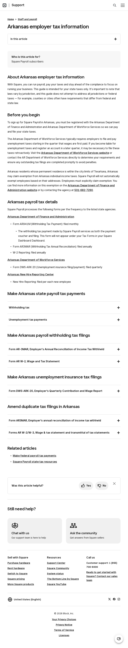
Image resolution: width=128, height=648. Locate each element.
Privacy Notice (64, 624)
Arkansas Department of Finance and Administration (41, 216)
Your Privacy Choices (64, 619)
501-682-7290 (83, 190)
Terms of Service (64, 630)
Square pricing (16, 579)
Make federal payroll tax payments (34, 455)
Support (18, 5)
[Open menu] (123, 5)
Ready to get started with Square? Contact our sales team (102, 576)
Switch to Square (18, 573)
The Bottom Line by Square (63, 579)
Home (11, 19)
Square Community (58, 568)
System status (55, 573)
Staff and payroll (27, 19)
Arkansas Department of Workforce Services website (75, 152)
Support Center (56, 563)
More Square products (21, 584)
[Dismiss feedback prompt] (114, 484)
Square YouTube (56, 584)
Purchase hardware (19, 563)
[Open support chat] (119, 639)
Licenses (64, 635)
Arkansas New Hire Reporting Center (31, 274)
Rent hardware (16, 568)
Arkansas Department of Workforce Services (36, 259)
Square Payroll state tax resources (35, 461)
